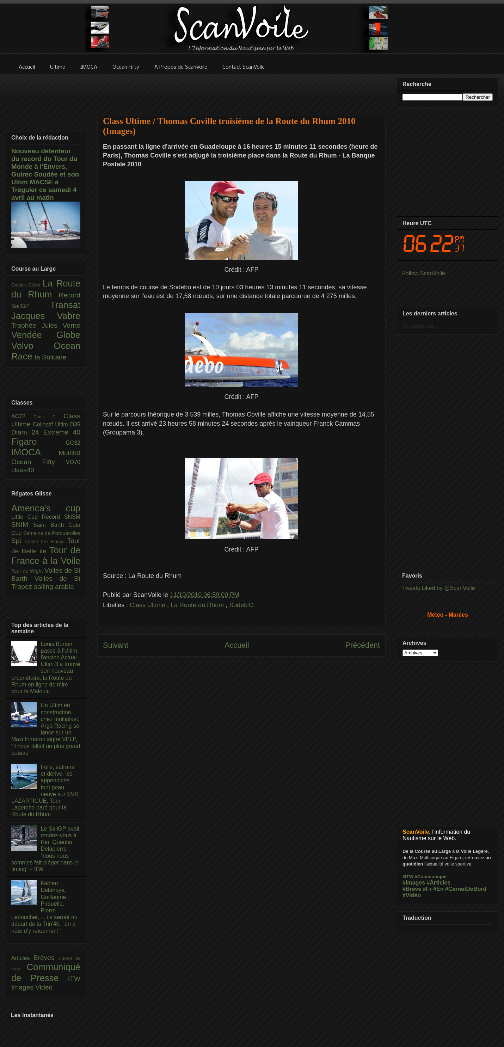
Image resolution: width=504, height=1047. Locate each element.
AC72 (22, 416)
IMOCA (35, 452)
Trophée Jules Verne (45, 325)
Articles (22, 958)
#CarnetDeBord (465, 889)
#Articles (439, 883)
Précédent (362, 645)
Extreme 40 (61, 432)
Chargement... (420, 326)
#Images (413, 883)
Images (23, 987)
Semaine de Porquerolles (51, 533)
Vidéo (44, 987)
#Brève (411, 889)
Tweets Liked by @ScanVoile (438, 588)
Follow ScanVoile (423, 273)
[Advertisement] (241, 90)
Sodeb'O (241, 605)
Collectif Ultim (51, 424)
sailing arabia (54, 586)
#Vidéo (411, 895)
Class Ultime (148, 605)
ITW (74, 979)
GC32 (73, 443)
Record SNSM (61, 517)
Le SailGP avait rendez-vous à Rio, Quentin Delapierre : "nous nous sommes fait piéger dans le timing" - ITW (45, 849)
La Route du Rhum (198, 605)
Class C (48, 416)
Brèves (46, 957)
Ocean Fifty (38, 462)
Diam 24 (27, 432)
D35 (75, 424)
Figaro (38, 441)
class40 (22, 470)
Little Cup (26, 517)
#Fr (427, 889)
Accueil (237, 645)
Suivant (115, 645)
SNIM (22, 524)
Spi (17, 540)
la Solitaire (51, 357)
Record (69, 295)
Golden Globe (27, 285)
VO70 (73, 462)
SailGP (30, 306)
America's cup (45, 508)
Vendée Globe (45, 335)
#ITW (407, 876)
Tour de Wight (27, 571)
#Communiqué (431, 876)
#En (438, 889)
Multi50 (69, 453)
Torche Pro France (45, 541)
